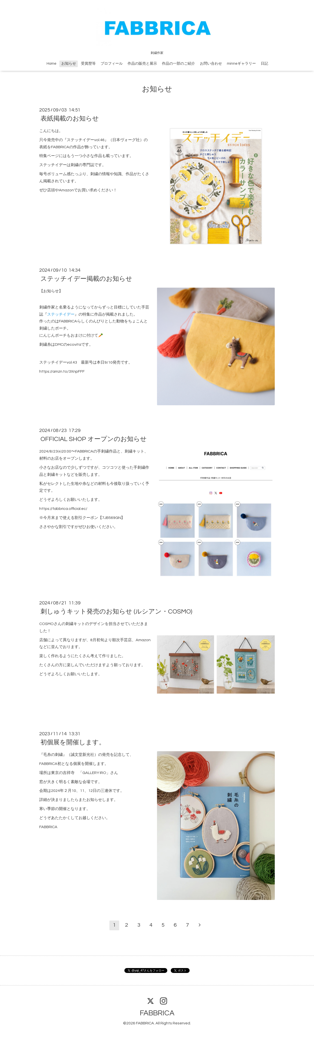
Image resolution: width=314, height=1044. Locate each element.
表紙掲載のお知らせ (69, 118)
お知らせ (68, 63)
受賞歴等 (88, 63)
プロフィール (112, 63)
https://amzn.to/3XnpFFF (62, 371)
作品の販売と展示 (142, 63)
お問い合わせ (211, 63)
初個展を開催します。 (72, 742)
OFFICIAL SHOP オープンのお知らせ (93, 439)
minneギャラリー (241, 63)
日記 (264, 63)
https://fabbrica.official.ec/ (63, 509)
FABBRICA (157, 1013)
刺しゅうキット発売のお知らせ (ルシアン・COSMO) (116, 611)
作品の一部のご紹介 (178, 63)
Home (51, 63)
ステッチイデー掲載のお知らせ (86, 279)
